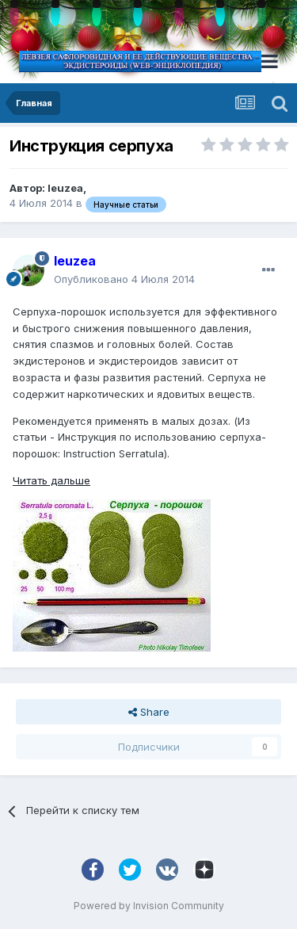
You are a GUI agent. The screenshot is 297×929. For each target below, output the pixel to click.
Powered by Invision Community (149, 906)
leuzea (65, 188)
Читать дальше (51, 480)
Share (148, 712)
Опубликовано (124, 279)
